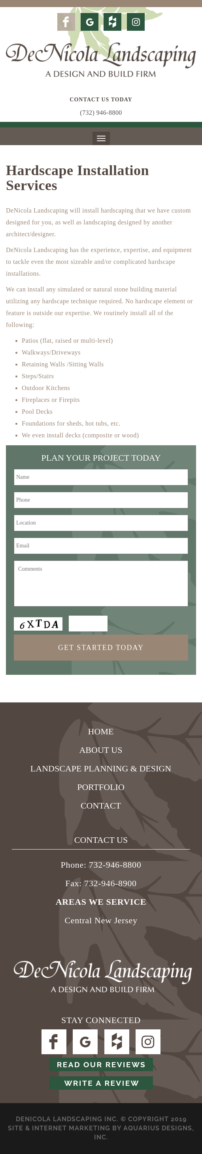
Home (101, 731)
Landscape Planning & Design (100, 768)
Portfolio (101, 787)
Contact (101, 805)
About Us (100, 750)
